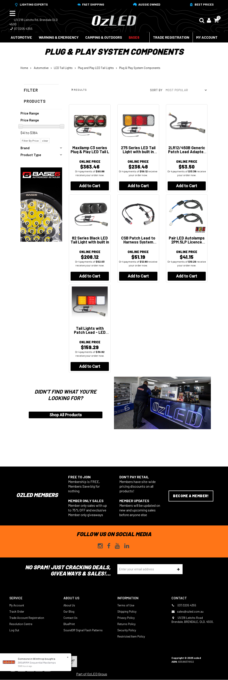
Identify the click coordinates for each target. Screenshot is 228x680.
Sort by (156, 90)
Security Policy (126, 630)
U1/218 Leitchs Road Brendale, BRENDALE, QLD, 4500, (192, 620)
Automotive (21, 37)
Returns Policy (126, 624)
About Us (69, 605)
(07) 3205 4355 (183, 605)
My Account (207, 37)
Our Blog (68, 611)
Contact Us (70, 618)
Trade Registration (171, 37)
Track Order (16, 611)
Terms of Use (125, 605)
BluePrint (69, 624)
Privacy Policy (126, 618)
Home (24, 68)
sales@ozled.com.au (187, 612)
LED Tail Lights (63, 68)
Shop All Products (65, 414)
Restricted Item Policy (131, 636)
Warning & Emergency (59, 37)
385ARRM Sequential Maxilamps (37, 662)
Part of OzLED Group (91, 674)
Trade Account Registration (26, 618)
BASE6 (134, 37)
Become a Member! (191, 496)
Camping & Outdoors (103, 37)
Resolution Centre (20, 624)
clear (45, 140)
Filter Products (35, 96)
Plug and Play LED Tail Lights (96, 68)
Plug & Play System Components (139, 68)
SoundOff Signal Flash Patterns (83, 630)
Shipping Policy (126, 611)
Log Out (14, 630)
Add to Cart (89, 185)
